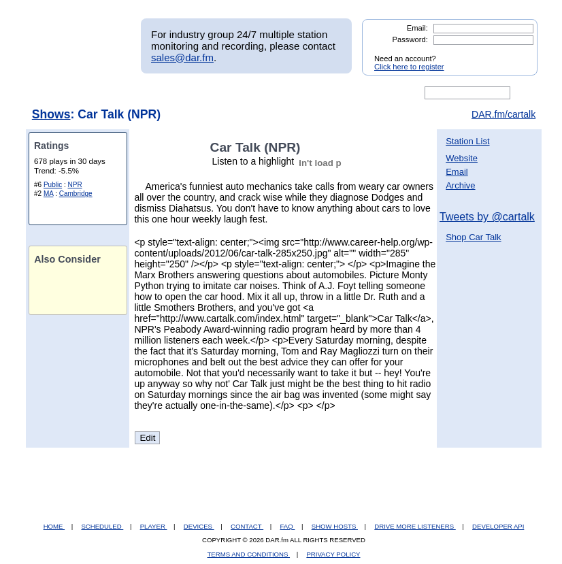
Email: (417, 28)
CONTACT (247, 526)
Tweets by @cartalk (487, 216)
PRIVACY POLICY (333, 554)
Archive (460, 185)
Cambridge (76, 193)
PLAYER (153, 526)
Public (53, 184)
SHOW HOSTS (335, 526)
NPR (75, 184)
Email (457, 172)
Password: (410, 39)
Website (462, 158)
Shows (51, 114)
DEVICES (199, 526)
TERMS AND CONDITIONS (249, 554)
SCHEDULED (102, 526)
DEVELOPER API (498, 526)
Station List (467, 141)
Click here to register (409, 67)
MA (48, 193)
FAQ (287, 526)
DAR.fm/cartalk (503, 114)
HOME (54, 526)
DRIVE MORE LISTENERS (414, 526)
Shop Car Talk (473, 237)
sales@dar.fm (182, 57)
